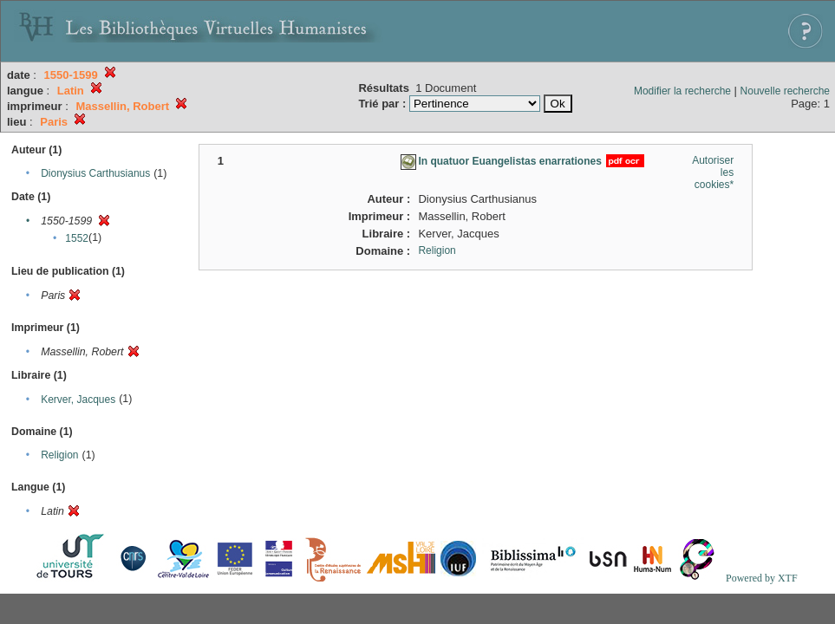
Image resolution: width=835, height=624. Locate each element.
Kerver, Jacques (78, 399)
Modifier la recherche (682, 91)
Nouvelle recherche (785, 91)
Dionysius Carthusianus (95, 173)
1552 (76, 238)
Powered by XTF (762, 578)
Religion (59, 455)
